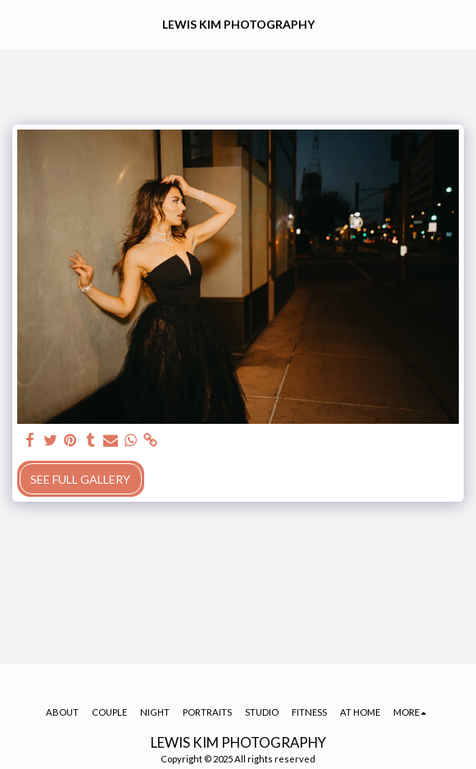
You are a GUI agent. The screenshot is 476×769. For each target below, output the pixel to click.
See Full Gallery (80, 479)
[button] (18, 23)
